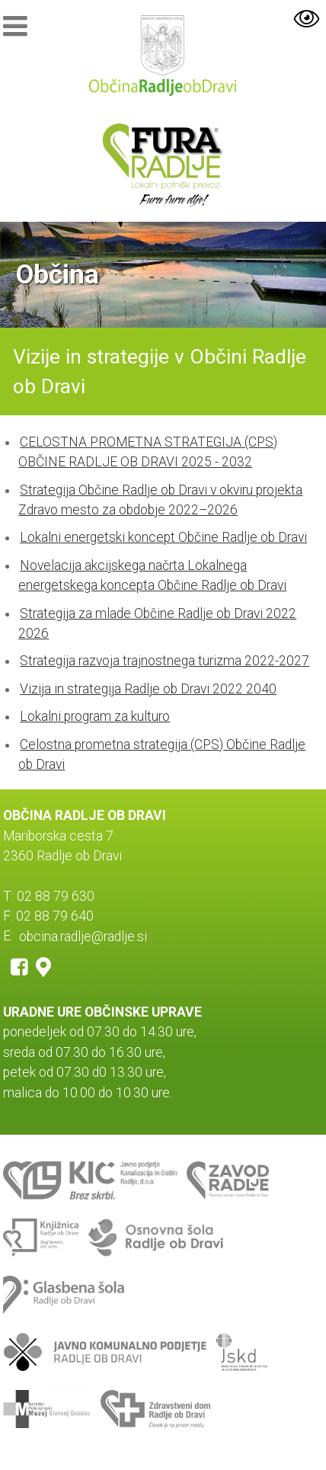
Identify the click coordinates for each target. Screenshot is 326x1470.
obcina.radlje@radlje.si (83, 935)
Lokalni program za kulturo (95, 716)
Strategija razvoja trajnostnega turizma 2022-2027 (164, 660)
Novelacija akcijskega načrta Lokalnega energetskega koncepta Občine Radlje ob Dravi (152, 575)
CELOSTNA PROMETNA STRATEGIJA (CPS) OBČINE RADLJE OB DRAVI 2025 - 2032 (147, 451)
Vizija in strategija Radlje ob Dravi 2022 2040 (148, 689)
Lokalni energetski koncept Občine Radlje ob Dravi (163, 537)
